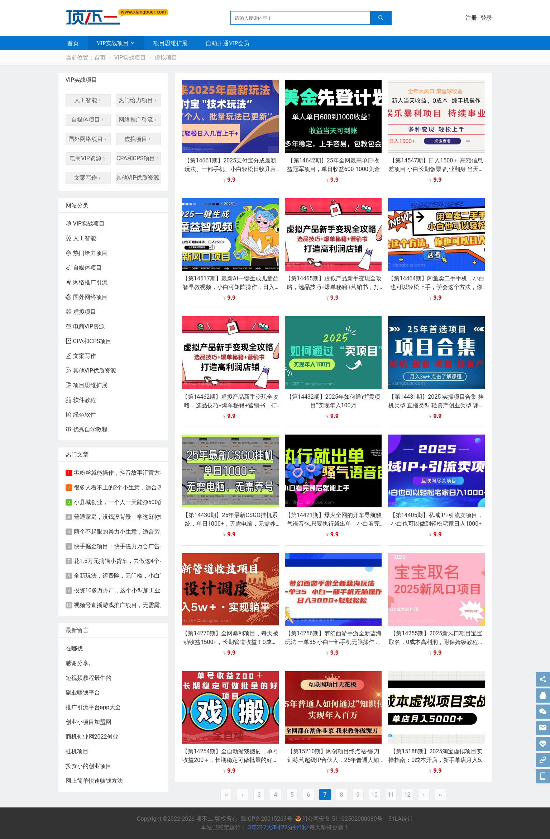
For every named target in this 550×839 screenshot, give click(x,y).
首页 (73, 43)
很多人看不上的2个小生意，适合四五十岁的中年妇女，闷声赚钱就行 (161, 487)
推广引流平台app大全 (93, 707)
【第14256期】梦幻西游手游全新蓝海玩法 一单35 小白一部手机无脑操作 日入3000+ (333, 642)
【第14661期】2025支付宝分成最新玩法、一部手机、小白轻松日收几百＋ (230, 169)
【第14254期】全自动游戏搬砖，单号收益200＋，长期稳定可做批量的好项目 (230, 760)
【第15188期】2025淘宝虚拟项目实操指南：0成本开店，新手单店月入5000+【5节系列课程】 (436, 760)
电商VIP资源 (88, 158)
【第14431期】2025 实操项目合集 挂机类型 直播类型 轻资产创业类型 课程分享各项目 (436, 405)
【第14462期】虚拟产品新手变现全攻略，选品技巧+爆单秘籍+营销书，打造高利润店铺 (230, 405)
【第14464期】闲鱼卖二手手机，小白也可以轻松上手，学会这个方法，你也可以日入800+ (436, 287)
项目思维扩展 (170, 43)
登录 (486, 17)
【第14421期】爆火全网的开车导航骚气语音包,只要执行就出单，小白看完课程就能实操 (333, 524)
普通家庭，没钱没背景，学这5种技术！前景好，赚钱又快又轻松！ (158, 516)
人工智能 (88, 100)
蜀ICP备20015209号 (266, 818)
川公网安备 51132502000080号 (339, 818)
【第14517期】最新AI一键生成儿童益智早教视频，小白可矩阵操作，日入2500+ (230, 287)
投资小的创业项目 (88, 766)
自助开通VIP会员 (227, 43)
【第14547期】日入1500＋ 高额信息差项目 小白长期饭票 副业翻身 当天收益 (436, 169)
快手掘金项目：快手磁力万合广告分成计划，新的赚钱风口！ (151, 546)
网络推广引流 (138, 119)
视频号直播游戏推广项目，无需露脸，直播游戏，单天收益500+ (155, 605)
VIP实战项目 (113, 43)
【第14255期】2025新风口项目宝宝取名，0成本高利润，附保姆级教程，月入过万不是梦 (436, 642)
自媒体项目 (88, 119)
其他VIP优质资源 (138, 177)
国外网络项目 (88, 139)
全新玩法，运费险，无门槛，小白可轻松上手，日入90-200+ (150, 575)
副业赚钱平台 (83, 692)
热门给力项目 (138, 100)
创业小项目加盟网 (88, 722)
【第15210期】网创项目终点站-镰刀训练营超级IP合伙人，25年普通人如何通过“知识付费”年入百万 (333, 760)
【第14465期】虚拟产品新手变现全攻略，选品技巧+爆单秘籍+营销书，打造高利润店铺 (333, 287)
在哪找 (74, 648)
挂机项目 (77, 751)
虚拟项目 (165, 57)
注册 (471, 17)
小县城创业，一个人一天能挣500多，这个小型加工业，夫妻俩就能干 (162, 502)
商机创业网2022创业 (92, 736)
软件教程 (81, 400)
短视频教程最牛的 (88, 677)
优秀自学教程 (86, 429)
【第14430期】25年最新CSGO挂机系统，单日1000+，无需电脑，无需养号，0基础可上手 (230, 524)
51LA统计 (400, 818)
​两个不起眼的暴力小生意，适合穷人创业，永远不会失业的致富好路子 (163, 531)
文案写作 (88, 177)
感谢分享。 (80, 663)
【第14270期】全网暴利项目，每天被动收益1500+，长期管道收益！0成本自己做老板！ (230, 642)
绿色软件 (81, 414)
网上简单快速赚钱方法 (94, 780)
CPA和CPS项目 (138, 158)
